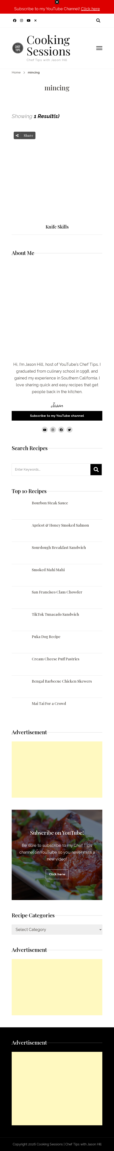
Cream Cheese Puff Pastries (55, 659)
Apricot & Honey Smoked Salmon (60, 525)
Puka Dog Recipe (46, 636)
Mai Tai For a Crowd (49, 703)
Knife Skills (57, 226)
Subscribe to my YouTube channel (57, 416)
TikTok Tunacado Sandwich (55, 614)
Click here (90, 8)
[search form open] (98, 20)
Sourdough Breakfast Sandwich (59, 547)
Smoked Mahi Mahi (48, 569)
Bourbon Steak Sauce (50, 503)
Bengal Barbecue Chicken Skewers (62, 681)
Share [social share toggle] (24, 135)
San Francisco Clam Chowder (57, 592)
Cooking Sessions (48, 45)
